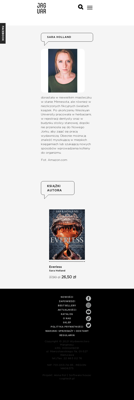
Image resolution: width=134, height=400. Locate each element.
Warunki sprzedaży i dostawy (67, 331)
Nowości (67, 297)
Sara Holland (57, 271)
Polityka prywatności (67, 327)
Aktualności (67, 310)
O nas (67, 318)
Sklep (67, 322)
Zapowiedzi (67, 301)
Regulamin (67, 335)
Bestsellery (67, 306)
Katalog (67, 314)
